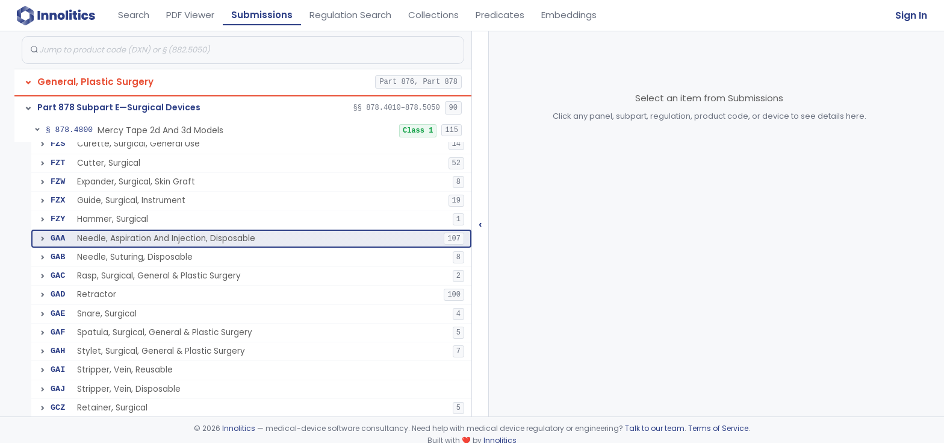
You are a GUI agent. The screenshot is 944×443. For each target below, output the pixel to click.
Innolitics (238, 428)
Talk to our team (655, 428)
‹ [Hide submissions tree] (480, 223)
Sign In (911, 15)
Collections (433, 14)
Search (133, 14)
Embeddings (569, 14)
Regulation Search (350, 14)
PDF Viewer (190, 14)
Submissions (262, 14)
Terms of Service (718, 428)
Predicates (500, 14)
